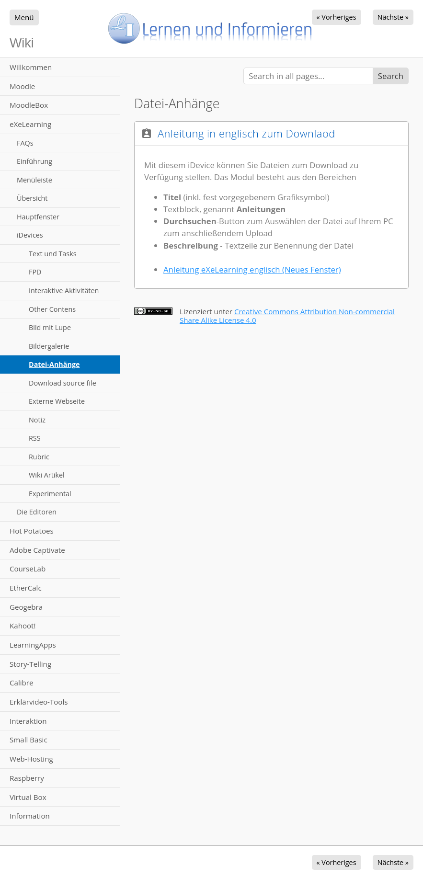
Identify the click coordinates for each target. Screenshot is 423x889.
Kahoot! (22, 625)
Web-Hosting (31, 759)
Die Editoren (37, 511)
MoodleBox (29, 105)
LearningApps (33, 645)
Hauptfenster (38, 216)
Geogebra (26, 607)
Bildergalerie (49, 346)
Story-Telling (30, 664)
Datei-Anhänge (54, 364)
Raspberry (27, 778)
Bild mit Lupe (50, 327)
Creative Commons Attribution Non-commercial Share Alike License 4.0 (287, 316)
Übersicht (32, 198)
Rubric (39, 456)
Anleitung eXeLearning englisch (252, 269)
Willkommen (31, 67)
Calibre (21, 682)
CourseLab (28, 568)
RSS (35, 438)
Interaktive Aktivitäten (64, 290)
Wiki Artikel (47, 474)
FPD (35, 271)
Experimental (50, 493)
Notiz (37, 419)
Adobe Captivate (37, 550)
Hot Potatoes (32, 531)
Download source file (62, 383)
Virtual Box (28, 797)
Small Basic (28, 739)
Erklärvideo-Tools (39, 702)
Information (30, 816)
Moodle (22, 86)
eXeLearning (30, 124)
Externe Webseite (57, 401)
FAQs (25, 143)
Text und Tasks (53, 253)
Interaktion (28, 721)
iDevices (30, 234)
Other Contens (52, 309)
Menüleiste (34, 179)
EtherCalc (26, 588)
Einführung (34, 161)
